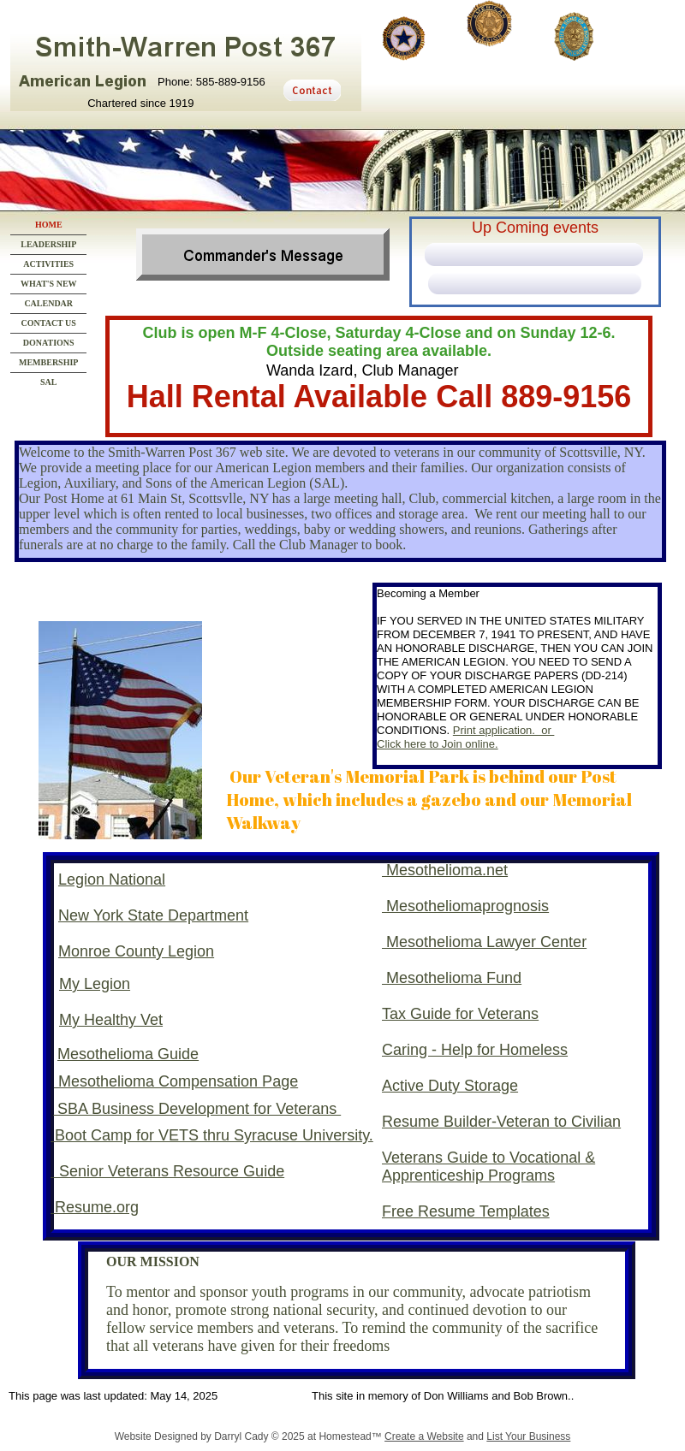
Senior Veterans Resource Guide (167, 1171)
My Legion (94, 983)
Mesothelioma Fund (453, 977)
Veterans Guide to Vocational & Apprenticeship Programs (488, 1166)
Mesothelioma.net (447, 870)
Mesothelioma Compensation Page (176, 1081)
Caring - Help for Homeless (475, 1049)
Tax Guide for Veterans (460, 1013)
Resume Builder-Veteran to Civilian (501, 1121)
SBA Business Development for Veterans (197, 1108)
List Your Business (528, 1436)
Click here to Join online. (437, 743)
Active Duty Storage (450, 1085)
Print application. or (504, 730)
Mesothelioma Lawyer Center (486, 942)
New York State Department (153, 915)
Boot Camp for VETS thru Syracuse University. (212, 1135)
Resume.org (95, 1207)
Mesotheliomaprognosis (467, 906)
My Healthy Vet (111, 1019)
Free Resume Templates (466, 1211)
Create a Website (424, 1436)
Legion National (111, 879)
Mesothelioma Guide (128, 1054)
